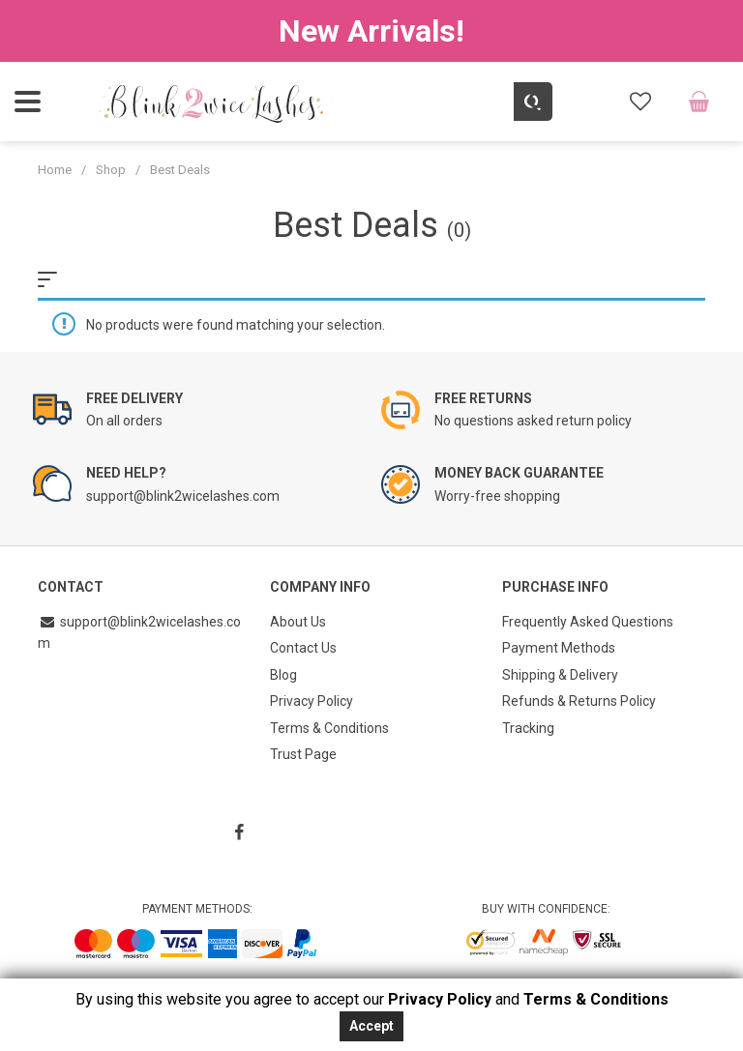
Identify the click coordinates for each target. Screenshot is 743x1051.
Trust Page (303, 746)
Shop (111, 169)
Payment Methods (558, 646)
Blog (283, 671)
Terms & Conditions (329, 721)
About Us (298, 620)
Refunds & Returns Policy (579, 696)
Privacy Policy (311, 696)
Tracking (528, 721)
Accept (371, 1026)
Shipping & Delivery (560, 671)
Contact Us (303, 646)
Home (55, 169)
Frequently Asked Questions (587, 620)
